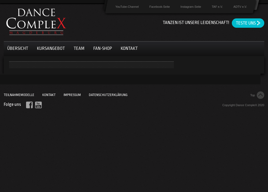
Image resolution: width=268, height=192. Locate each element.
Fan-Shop (102, 48)
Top (252, 95)
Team (79, 48)
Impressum (72, 95)
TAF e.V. (217, 6)
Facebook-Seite (159, 6)
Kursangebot (51, 48)
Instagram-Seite (191, 6)
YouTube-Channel (127, 6)
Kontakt (129, 48)
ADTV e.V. (240, 6)
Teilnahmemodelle (19, 95)
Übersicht (17, 48)
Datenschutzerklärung (108, 95)
